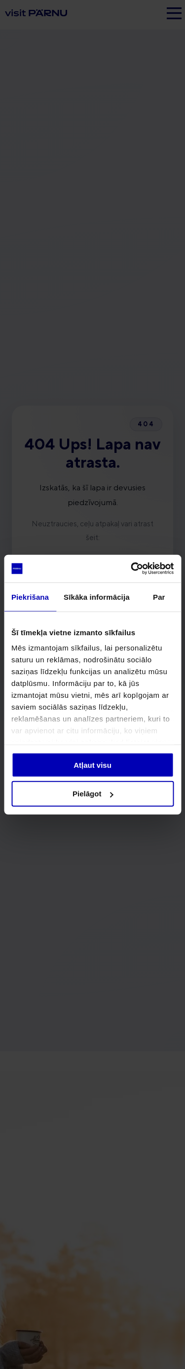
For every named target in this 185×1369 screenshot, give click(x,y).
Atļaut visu (92, 764)
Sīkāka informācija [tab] (97, 596)
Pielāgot (93, 793)
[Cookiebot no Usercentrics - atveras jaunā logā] (132, 568)
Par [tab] (159, 596)
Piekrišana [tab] (30, 596)
